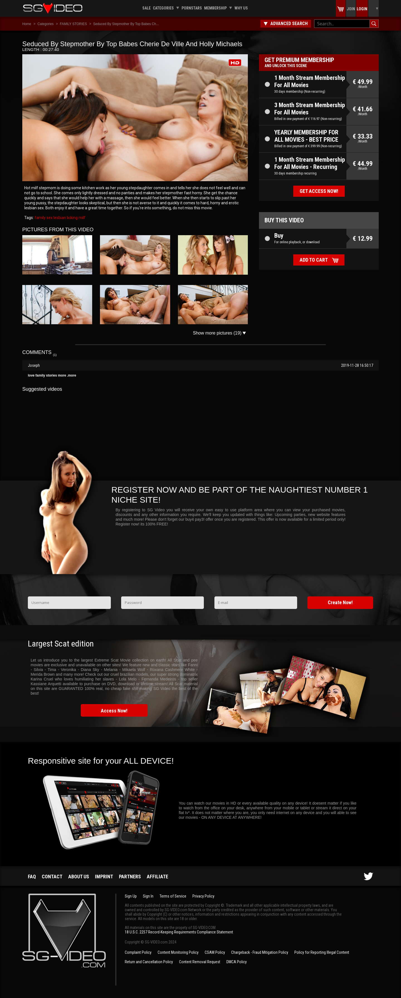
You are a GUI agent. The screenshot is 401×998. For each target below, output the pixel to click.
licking (72, 217)
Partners (130, 876)
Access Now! (114, 711)
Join (351, 9)
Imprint (104, 876)
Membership (215, 8)
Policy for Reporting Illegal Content (321, 952)
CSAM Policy (215, 952)
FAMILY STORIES (73, 24)
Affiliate (157, 876)
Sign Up (131, 896)
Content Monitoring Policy (178, 952)
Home (26, 24)
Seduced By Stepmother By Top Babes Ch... (126, 24)
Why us (241, 8)
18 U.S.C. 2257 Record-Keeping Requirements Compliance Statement (179, 932)
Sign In (148, 896)
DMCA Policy (236, 962)
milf (81, 217)
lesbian (59, 217)
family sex (44, 217)
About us (78, 876)
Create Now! (340, 602)
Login (362, 9)
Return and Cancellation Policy (149, 962)
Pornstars (192, 8)
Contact (52, 876)
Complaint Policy (138, 952)
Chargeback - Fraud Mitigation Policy (259, 952)
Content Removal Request (199, 962)
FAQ (32, 876)
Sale (146, 8)
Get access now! (319, 191)
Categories (163, 8)
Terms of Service (173, 896)
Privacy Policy (203, 896)
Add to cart (314, 260)
